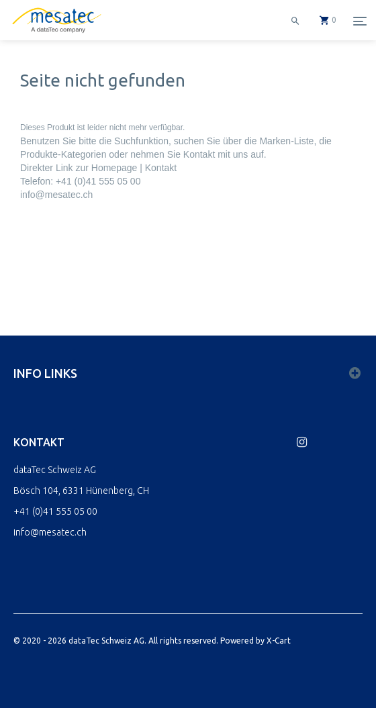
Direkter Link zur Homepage (78, 167)
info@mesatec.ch (56, 194)
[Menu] (360, 21)
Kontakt (161, 167)
